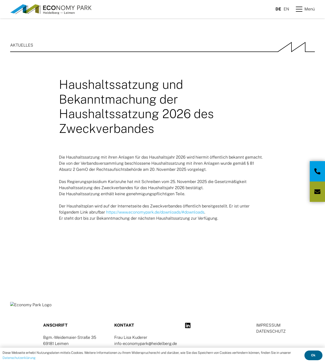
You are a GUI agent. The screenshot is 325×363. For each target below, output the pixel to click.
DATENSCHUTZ (271, 331)
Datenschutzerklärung (19, 358)
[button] (305, 9)
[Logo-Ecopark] (50, 9)
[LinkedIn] (187, 325)
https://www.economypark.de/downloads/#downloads (155, 212)
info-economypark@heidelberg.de (145, 343)
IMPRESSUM (268, 325)
